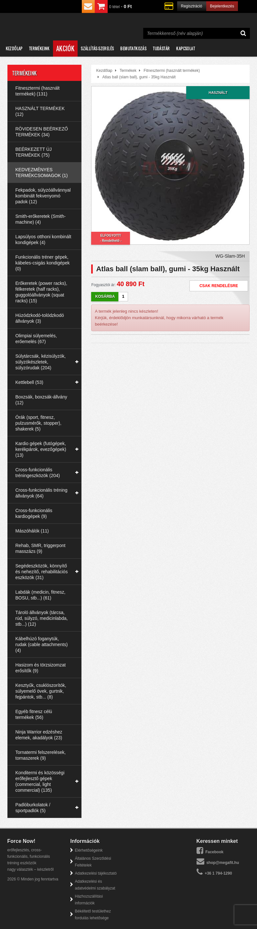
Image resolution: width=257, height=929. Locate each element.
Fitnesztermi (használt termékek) (172, 70)
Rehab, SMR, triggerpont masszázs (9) (41, 548)
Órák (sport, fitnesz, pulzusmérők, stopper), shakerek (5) (38, 423)
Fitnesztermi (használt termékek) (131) (38, 90)
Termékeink (39, 48)
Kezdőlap (14, 48)
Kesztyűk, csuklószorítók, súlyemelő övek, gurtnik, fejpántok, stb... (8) (41, 691)
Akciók (65, 48)
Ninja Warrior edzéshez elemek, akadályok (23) (39, 734)
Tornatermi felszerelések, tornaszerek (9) (41, 755)
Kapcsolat (185, 48)
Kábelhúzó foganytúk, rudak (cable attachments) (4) (42, 644)
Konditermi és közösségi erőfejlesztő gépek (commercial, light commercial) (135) (40, 781)
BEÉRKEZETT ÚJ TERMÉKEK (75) (34, 152)
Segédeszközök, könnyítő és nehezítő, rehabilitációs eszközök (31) (42, 571)
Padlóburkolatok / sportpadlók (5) (33, 807)
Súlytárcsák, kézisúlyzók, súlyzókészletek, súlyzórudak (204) (41, 361)
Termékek (128, 70)
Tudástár (161, 48)
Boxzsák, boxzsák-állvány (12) (41, 399)
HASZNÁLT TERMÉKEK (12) (40, 111)
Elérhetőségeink (89, 850)
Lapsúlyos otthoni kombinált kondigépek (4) (43, 239)
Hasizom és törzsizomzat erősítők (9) (41, 667)
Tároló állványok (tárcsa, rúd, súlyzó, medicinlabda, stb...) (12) (42, 618)
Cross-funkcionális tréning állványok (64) (42, 492)
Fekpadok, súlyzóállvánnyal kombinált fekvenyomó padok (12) (43, 195)
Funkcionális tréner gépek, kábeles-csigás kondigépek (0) (43, 262)
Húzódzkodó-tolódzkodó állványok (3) (40, 318)
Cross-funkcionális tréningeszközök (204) (38, 472)
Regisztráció (191, 6)
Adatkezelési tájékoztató (96, 873)
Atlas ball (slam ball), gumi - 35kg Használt (139, 77)
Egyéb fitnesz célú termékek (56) (34, 714)
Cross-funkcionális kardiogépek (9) (34, 513)
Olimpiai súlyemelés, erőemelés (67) (36, 338)
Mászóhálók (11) (32, 530)
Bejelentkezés (222, 6)
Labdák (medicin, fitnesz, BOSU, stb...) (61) (41, 594)
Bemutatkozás (133, 48)
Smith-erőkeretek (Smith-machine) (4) (41, 219)
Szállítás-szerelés (97, 48)
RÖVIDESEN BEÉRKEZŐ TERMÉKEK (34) (42, 131)
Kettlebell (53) (29, 382)
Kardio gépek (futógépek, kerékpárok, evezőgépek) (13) (41, 449)
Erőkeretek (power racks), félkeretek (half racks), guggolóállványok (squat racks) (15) (41, 292)
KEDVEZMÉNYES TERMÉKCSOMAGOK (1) (42, 172)
